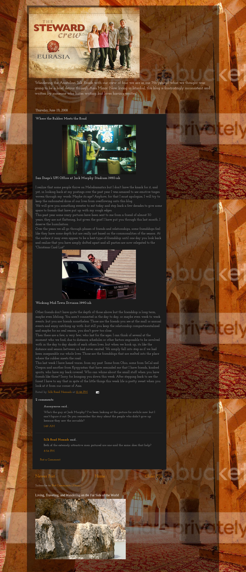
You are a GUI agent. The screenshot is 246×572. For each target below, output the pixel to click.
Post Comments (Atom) (66, 485)
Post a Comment (50, 459)
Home (100, 476)
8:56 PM (49, 451)
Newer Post (45, 476)
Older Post (154, 476)
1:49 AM (49, 426)
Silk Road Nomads (56, 439)
